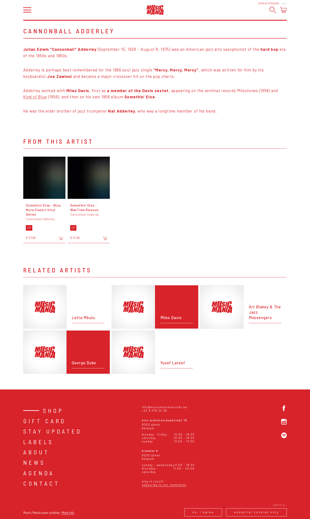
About (36, 452)
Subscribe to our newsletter (164, 485)
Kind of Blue (35, 96)
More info (67, 512)
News (34, 462)
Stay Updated (52, 431)
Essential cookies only (256, 512)
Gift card (44, 421)
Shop (53, 410)
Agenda (38, 473)
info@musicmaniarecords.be (164, 407)
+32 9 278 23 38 (154, 410)
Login (284, 3)
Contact (41, 483)
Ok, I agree (203, 512)
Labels (38, 441)
